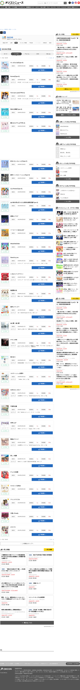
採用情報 (71, 663)
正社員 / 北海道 (13, 587)
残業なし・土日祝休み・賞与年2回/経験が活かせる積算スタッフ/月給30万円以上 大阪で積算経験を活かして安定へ (67, 66)
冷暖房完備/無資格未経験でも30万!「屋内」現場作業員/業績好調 (67, 39)
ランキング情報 (23, 42)
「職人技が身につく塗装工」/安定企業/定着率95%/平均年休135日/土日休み (67, 48)
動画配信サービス (30, 7)
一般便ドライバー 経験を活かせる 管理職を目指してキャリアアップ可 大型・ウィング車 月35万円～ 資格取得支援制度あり (67, 78)
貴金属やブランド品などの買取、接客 (67, 56)
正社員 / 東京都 (41, 573)
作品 (16, 42)
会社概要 (2, 663)
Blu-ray (48, 54)
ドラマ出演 (37, 42)
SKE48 (10, 37)
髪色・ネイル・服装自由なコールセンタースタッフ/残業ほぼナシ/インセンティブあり (67, 365)
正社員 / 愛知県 (13, 559)
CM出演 (45, 42)
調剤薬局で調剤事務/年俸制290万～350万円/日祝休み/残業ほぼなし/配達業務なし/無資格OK (67, 354)
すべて (5, 54)
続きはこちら (28, 622)
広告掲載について (19, 663)
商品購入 (42, 70)
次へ (51, 58)
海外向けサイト (44, 663)
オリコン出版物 (9, 663)
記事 (11, 42)
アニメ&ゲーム (21, 7)
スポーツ (37, 7)
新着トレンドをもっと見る (68, 115)
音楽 (9, 7)
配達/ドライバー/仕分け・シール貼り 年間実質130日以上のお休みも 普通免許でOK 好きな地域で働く (67, 376)
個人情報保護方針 (54, 663)
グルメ (48, 7)
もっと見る (67, 137)
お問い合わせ (28, 663)
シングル (16, 54)
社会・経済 (43, 7)
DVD (38, 54)
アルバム (27, 54)
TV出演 (31, 42)
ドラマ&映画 (14, 7)
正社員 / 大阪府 (41, 585)
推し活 (69, 7)
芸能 (6, 7)
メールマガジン (35, 663)
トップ (2, 7)
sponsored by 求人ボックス (49, 626)
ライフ (58, 7)
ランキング (63, 7)
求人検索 (49, 549)
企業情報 (77, 663)
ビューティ (53, 7)
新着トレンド (75, 7)
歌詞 (50, 42)
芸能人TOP (5, 42)
